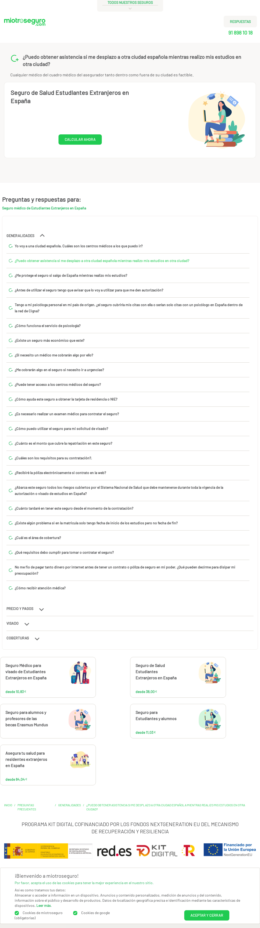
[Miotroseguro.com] (24, 29)
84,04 (63, 762)
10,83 (62, 675)
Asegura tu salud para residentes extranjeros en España (26, 759)
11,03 (190, 721)
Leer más (43, 905)
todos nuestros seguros (130, 2)
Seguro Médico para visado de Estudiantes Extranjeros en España (25, 671)
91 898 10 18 (240, 32)
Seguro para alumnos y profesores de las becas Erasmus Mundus (26, 718)
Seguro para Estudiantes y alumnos (156, 715)
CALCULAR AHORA (80, 139)
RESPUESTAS (240, 21)
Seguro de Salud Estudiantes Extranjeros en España (156, 671)
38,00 (193, 675)
